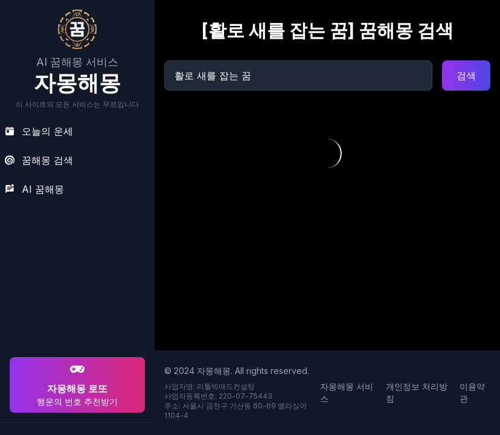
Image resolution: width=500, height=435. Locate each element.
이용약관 (472, 392)
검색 (466, 75)
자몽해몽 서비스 (346, 392)
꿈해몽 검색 (39, 160)
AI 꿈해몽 (34, 189)
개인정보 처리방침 (416, 392)
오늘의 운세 (39, 131)
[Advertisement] (75, 276)
